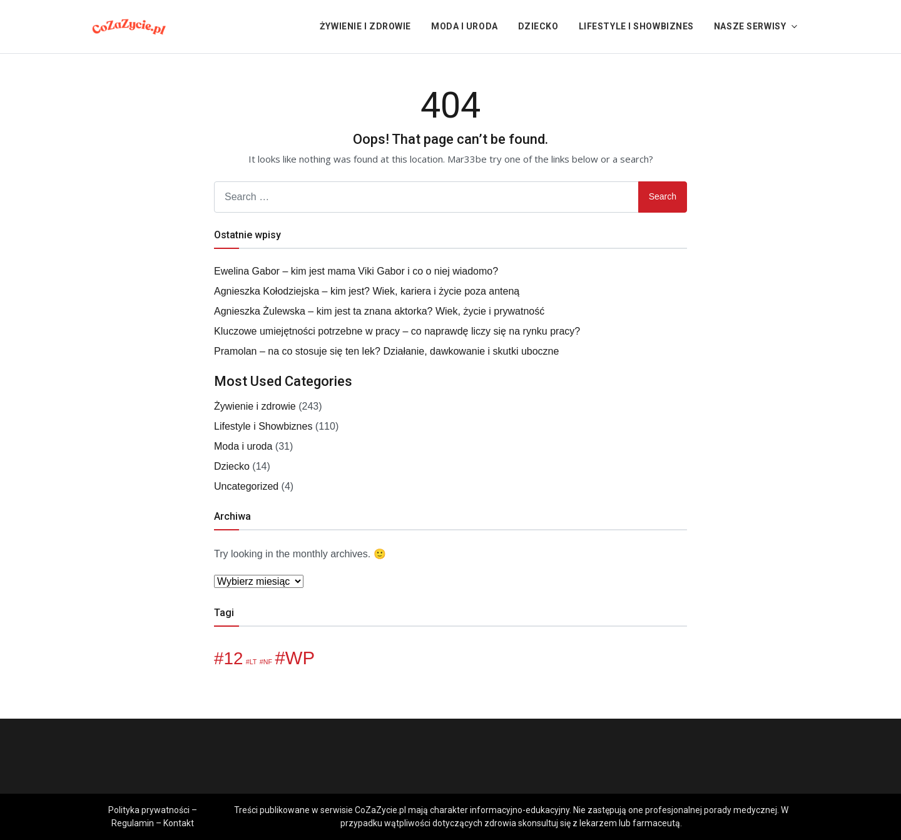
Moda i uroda (464, 26)
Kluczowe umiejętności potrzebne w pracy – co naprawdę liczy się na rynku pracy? (397, 331)
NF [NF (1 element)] (267, 661)
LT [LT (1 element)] (253, 661)
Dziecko (538, 26)
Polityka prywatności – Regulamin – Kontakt (152, 816)
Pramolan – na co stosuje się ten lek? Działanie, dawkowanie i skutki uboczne (386, 351)
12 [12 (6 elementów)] (233, 658)
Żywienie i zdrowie (365, 26)
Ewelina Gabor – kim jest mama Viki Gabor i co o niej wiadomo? (356, 271)
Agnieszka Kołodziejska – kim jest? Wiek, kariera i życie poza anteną (366, 291)
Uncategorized (246, 486)
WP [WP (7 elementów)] (300, 657)
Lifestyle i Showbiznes (636, 26)
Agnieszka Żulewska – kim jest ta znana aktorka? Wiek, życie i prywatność (379, 311)
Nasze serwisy (750, 26)
